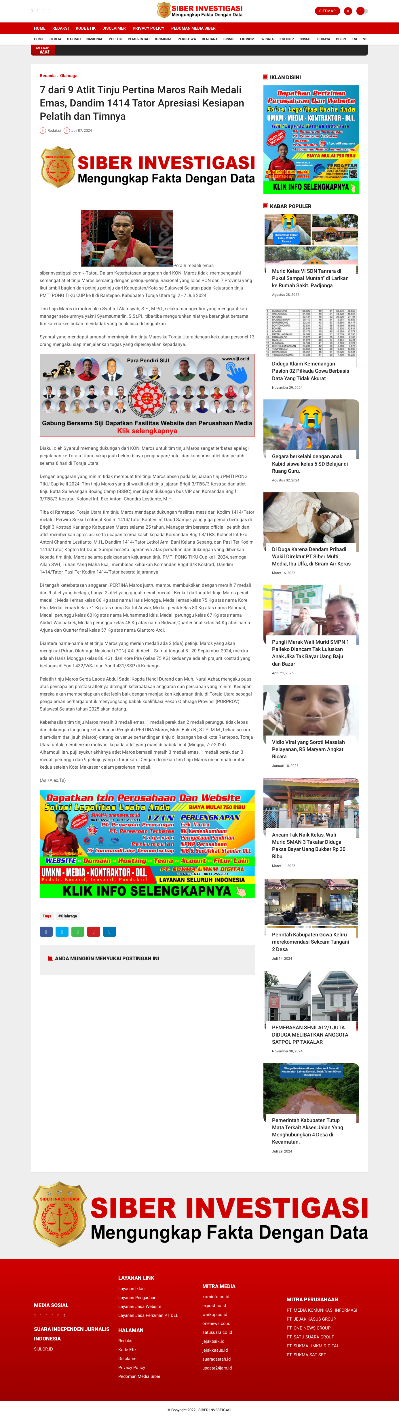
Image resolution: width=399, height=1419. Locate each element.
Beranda (48, 75)
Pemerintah (138, 39)
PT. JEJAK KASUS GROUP (311, 1319)
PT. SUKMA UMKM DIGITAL (313, 1345)
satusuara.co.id (217, 1332)
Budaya (323, 39)
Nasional (94, 39)
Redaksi (60, 28)
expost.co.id (214, 1305)
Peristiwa (187, 39)
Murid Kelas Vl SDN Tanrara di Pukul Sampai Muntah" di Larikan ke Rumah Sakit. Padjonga (310, 278)
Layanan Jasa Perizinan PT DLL (148, 1315)
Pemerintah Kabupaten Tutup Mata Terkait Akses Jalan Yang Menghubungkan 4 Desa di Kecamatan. (307, 1131)
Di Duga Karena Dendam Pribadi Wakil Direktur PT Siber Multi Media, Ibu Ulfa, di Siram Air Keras (311, 556)
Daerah (74, 39)
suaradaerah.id (216, 1359)
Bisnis (228, 39)
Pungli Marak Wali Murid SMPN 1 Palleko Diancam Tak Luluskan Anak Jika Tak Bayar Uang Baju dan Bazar (310, 653)
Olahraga (68, 75)
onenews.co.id (216, 1323)
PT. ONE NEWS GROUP (308, 1328)
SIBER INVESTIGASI (214, 1410)
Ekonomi (248, 39)
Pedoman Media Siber (193, 28)
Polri (341, 39)
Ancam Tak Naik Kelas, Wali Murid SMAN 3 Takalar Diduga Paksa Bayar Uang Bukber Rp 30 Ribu (308, 846)
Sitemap (327, 11)
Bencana (210, 39)
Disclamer (128, 1358)
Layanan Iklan (131, 1288)
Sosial (305, 39)
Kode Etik (86, 28)
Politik (115, 39)
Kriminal (163, 39)
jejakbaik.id (213, 1341)
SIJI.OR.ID (43, 1349)
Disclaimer (114, 28)
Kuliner (287, 39)
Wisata (267, 39)
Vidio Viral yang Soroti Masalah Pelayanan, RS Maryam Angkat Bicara (308, 749)
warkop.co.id (214, 1314)
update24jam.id (217, 1368)
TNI (354, 39)
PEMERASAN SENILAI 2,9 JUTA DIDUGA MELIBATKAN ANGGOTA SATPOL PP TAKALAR (310, 1034)
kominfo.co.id (215, 1296)
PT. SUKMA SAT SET (306, 1354)
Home (39, 28)
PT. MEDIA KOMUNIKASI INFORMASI (322, 1310)
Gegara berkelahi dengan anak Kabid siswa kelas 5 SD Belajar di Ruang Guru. (310, 463)
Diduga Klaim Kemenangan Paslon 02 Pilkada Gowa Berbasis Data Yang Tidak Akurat (310, 371)
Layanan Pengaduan (137, 1297)
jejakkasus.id (215, 1350)
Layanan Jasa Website (139, 1306)
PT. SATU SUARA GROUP (310, 1337)
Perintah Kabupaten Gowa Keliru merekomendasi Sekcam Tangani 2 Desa (310, 942)
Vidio (367, 39)
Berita (55, 39)
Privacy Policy (148, 28)
